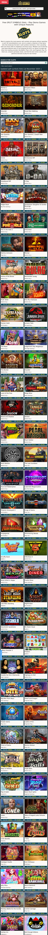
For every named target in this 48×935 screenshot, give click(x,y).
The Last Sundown (31, 463)
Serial (3, 158)
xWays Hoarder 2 (7, 650)
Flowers (27, 652)
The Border (5, 370)
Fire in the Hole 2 (7, 229)
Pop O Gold (5, 792)
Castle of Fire (29, 722)
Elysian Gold (5, 323)
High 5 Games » (5, 677)
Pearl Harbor (29, 440)
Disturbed (28, 229)
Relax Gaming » (29, 395)
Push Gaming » (5, 700)
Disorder (4, 111)
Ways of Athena (6, 768)
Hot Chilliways (29, 862)
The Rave (4, 346)
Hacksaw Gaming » (6, 887)
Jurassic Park (29, 323)
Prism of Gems (6, 745)
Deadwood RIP (6, 181)
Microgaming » (28, 325)
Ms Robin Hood (30, 627)
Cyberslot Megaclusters (33, 487)
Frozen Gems (5, 722)
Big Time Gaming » (6, 206)
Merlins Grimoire (6, 253)
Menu (4, 2)
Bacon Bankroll (30, 885)
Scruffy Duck (5, 557)
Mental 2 (4, 88)
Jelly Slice (4, 885)
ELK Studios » (4, 325)
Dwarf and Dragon (31, 698)
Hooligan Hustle (6, 862)
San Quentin (5, 134)
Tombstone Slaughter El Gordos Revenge (35, 205)
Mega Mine (28, 393)
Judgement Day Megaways (34, 346)
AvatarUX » (4, 794)
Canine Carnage (30, 909)
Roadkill (3, 440)
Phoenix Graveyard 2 (8, 510)
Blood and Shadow (7, 416)
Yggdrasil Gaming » (30, 794)
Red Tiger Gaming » (30, 348)
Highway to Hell (30, 675)
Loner (3, 815)
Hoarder (27, 370)
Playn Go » (4, 255)
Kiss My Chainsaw (31, 300)
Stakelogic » (28, 864)
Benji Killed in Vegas (8, 580)
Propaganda (5, 533)
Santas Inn (4, 932)
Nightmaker (29, 603)
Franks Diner (29, 580)
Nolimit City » (4, 89)
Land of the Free (6, 393)
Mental (27, 253)
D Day (27, 181)
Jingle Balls (28, 768)
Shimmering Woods (31, 533)
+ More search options (6, 66)
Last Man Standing (7, 603)
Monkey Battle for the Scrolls (11, 909)
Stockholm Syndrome (8, 627)
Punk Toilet (4, 300)
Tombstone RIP (30, 158)
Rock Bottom (5, 463)
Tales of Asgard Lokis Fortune (35, 815)
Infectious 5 (29, 557)
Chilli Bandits (5, 839)
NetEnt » (3, 559)
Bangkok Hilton (30, 88)
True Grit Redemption (8, 487)
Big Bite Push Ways (7, 698)
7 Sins (27, 839)
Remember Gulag (31, 276)
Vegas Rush (5, 204)
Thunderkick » (4, 770)
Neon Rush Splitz (30, 792)
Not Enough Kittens (31, 932)
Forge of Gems (30, 510)
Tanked (27, 416)
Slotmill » (3, 605)
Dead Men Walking (31, 111)
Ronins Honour (30, 745)
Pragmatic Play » (29, 700)
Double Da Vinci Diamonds (10, 675)
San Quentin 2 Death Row (34, 134)
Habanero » (4, 934)
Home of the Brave (7, 276)
